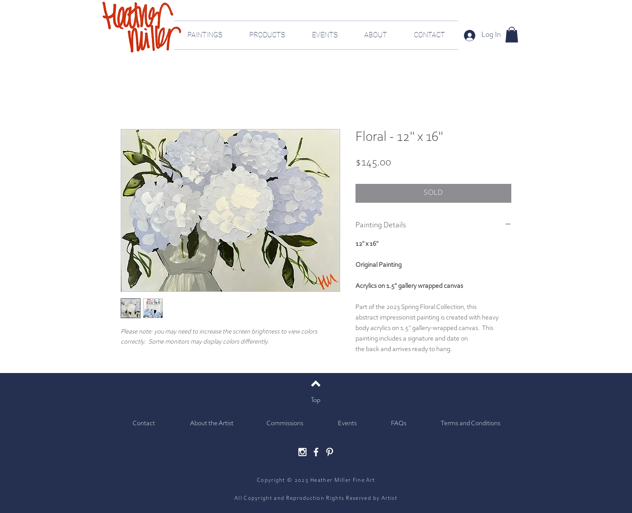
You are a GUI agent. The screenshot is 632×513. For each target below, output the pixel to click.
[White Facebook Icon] (316, 452)
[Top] (316, 400)
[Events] (347, 424)
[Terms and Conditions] (470, 424)
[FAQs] (398, 424)
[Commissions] (285, 424)
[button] (511, 35)
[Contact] (143, 424)
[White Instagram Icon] (302, 452)
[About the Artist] (211, 424)
